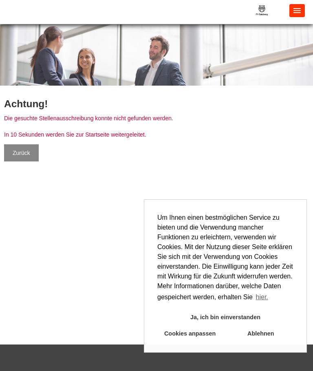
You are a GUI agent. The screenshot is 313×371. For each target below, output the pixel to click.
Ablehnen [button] (260, 333)
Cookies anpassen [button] (190, 333)
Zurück (21, 153)
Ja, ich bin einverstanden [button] (225, 317)
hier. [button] (262, 297)
